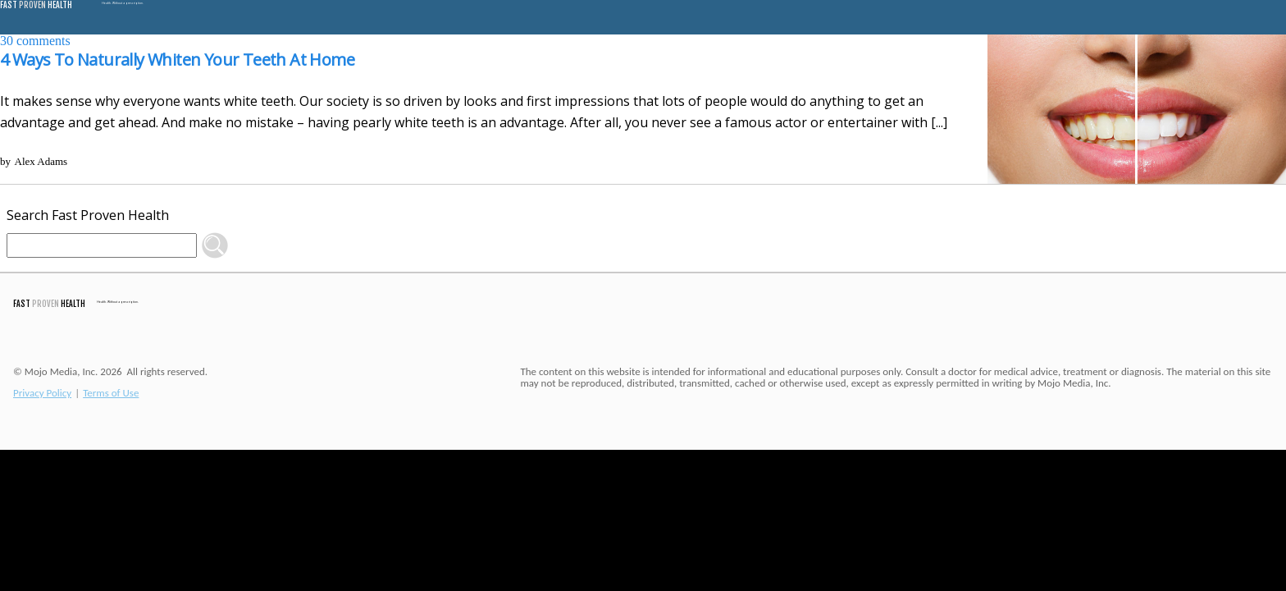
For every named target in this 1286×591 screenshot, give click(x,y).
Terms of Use (111, 393)
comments (35, 40)
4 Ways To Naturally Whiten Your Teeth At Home (177, 59)
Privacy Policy (42, 393)
